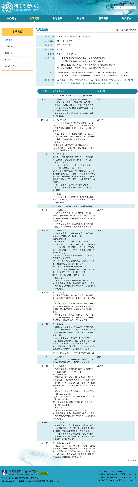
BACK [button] (133, 460)
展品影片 (9, 60)
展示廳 (80, 18)
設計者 (51, 54)
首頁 (119, 30)
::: (119, 3)
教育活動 (57, 18)
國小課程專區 (10, 66)
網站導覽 (124, 3)
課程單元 (50, 45)
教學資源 (34, 18)
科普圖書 (103, 18)
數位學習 (126, 18)
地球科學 (9, 53)
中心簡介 (11, 18)
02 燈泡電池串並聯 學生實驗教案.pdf (73, 80)
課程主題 (50, 41)
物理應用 (9, 40)
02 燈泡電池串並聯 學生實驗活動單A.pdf (108, 80)
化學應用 (9, 46)
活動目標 (50, 58)
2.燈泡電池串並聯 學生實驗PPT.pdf (102, 83)
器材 (52, 72)
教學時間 (50, 49)
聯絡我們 (132, 3)
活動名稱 (50, 37)
